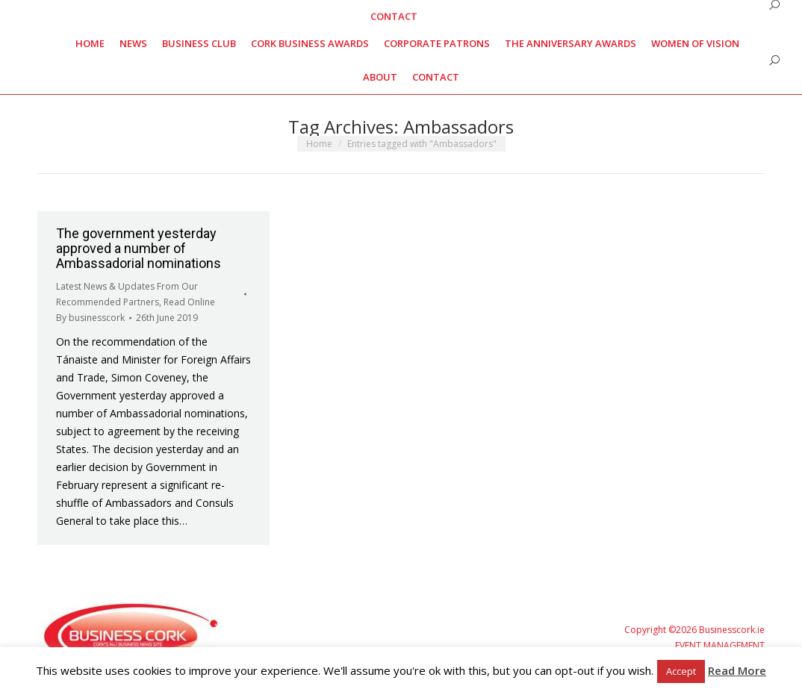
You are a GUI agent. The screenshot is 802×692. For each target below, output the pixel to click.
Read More (737, 670)
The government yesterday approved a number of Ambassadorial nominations (138, 248)
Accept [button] (681, 671)
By (90, 317)
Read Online (189, 302)
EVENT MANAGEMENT (720, 645)
